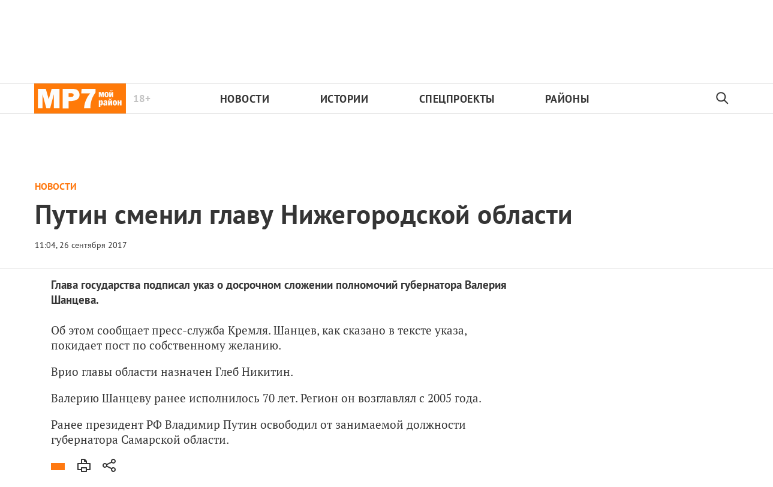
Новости (245, 99)
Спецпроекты (457, 99)
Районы (567, 99)
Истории (344, 99)
